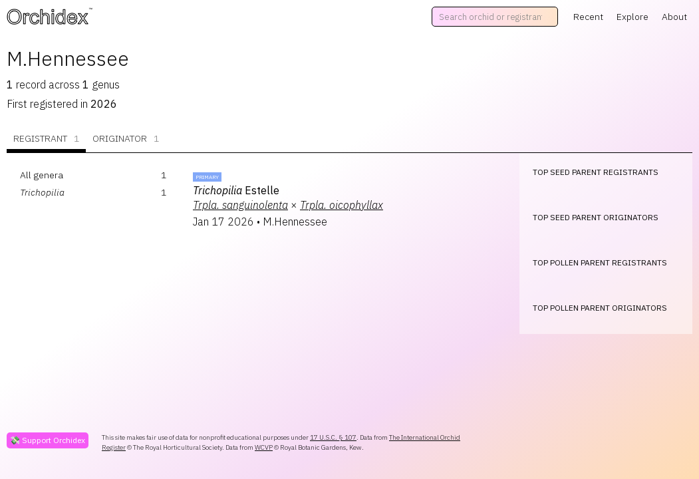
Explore (632, 17)
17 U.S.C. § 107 (333, 437)
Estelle (236, 190)
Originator (125, 139)
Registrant (46, 139)
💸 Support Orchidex (47, 440)
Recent (588, 17)
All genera (41, 175)
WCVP (264, 447)
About (674, 17)
